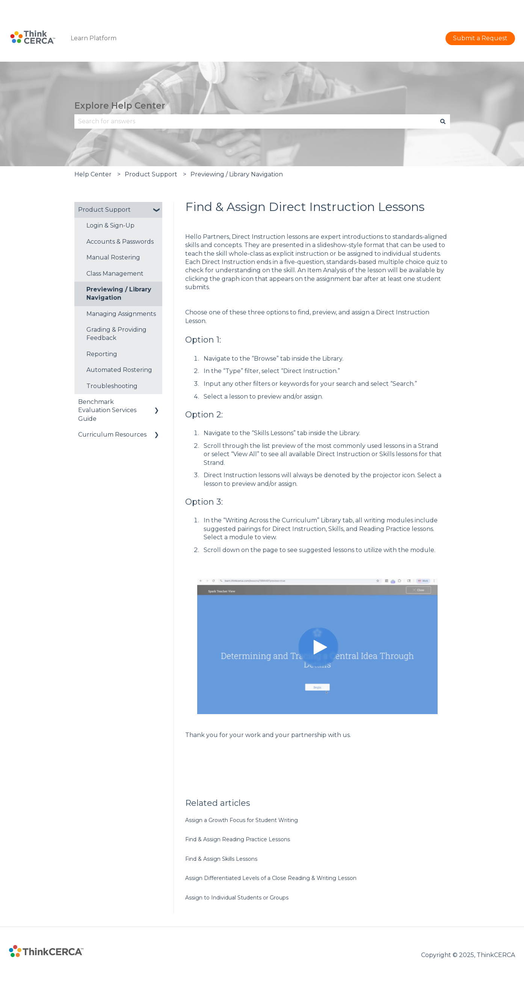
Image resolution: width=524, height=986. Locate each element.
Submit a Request (488, 7)
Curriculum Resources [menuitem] (112, 434)
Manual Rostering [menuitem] (113, 257)
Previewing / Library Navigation (236, 174)
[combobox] (255, 121)
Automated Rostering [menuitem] (119, 369)
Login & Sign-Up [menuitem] (110, 225)
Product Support (151, 174)
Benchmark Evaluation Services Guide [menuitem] (107, 410)
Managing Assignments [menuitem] (121, 313)
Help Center (93, 174)
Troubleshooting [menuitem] (111, 386)
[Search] (443, 121)
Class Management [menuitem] (114, 273)
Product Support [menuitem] (104, 209)
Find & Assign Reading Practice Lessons (237, 839)
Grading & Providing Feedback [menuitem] (116, 333)
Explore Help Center (119, 105)
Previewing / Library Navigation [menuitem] (118, 293)
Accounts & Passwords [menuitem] (120, 241)
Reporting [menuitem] (101, 354)
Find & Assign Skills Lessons (221, 859)
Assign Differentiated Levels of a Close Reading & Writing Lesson (270, 878)
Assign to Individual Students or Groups (236, 897)
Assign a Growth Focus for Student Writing (241, 820)
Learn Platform (93, 38)
